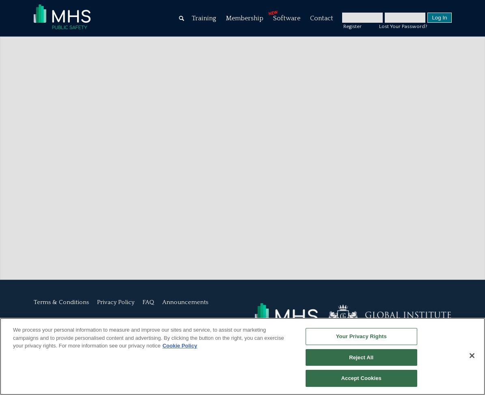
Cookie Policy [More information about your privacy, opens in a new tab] (179, 346)
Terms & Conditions (61, 302)
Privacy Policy (115, 302)
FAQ (148, 302)
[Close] (472, 356)
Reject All (361, 357)
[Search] (181, 18)
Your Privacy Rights (361, 336)
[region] (242, 356)
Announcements (185, 302)
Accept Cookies (361, 378)
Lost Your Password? (403, 26)
